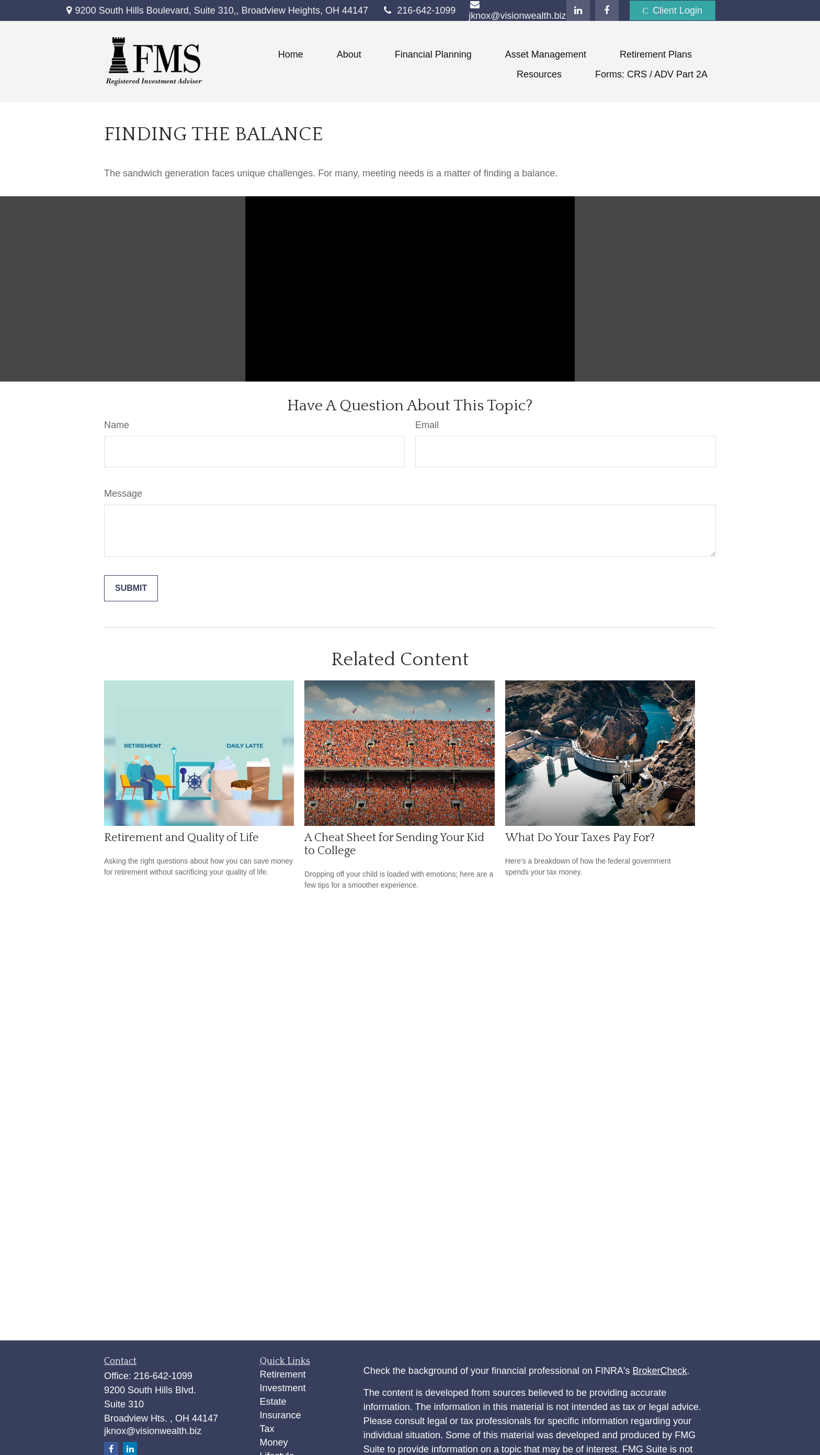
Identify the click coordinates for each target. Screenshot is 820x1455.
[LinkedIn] (578, 10)
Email (427, 425)
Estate (273, 1401)
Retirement (283, 1374)
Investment (283, 1388)
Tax (267, 1429)
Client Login (672, 10)
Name (116, 425)
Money (274, 1442)
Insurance (280, 1415)
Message (123, 493)
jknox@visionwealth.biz (152, 1431)
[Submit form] (131, 588)
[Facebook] (607, 10)
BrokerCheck (660, 1371)
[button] (291, 54)
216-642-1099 (418, 10)
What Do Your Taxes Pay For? (580, 837)
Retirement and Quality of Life (181, 837)
